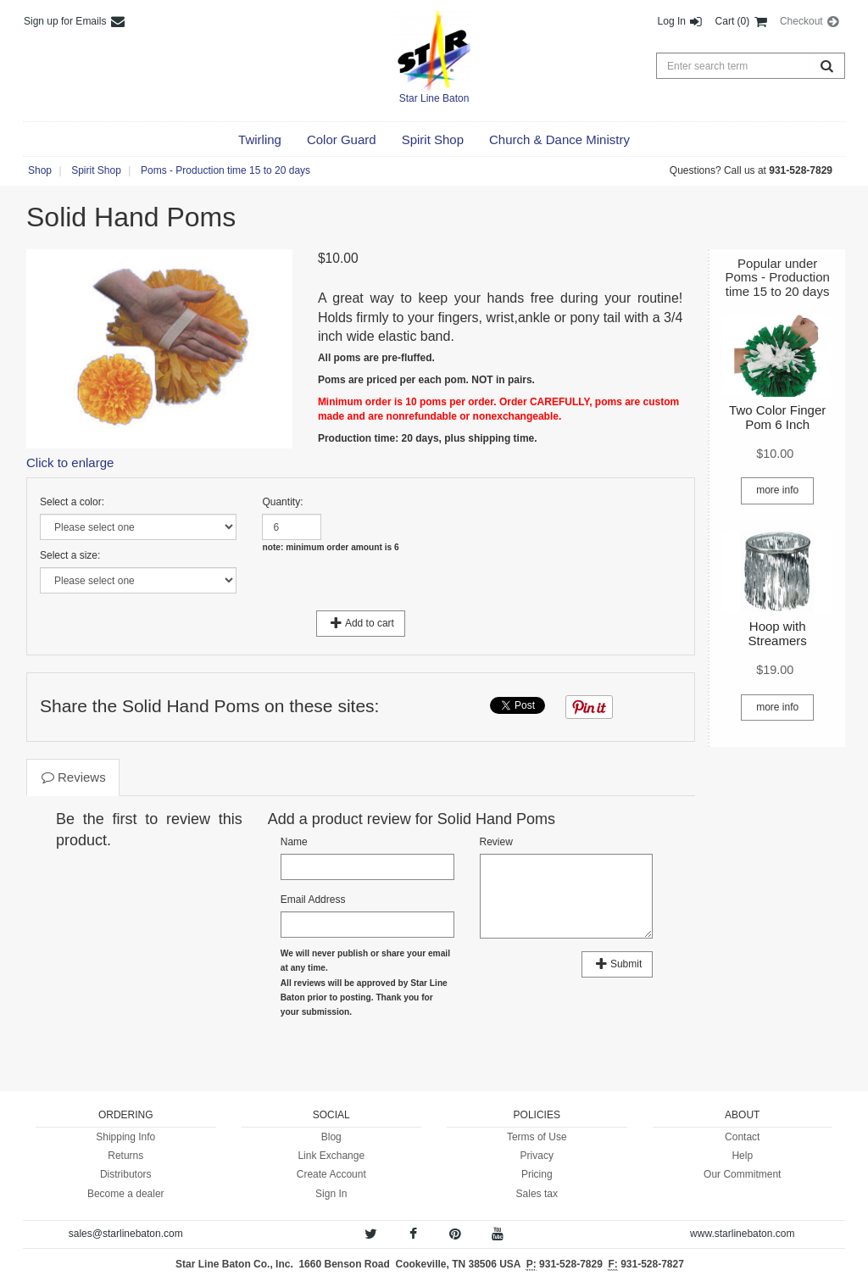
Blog (331, 1137)
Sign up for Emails (75, 21)
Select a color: (72, 502)
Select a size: (70, 555)
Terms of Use (537, 1137)
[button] (259, 140)
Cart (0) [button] (742, 21)
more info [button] (777, 490)
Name (294, 842)
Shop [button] (40, 170)
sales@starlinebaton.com (126, 1234)
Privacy (537, 1156)
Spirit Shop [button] (96, 170)
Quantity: (282, 502)
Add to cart (360, 623)
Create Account (331, 1174)
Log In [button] (681, 21)
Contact (742, 1137)
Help (742, 1156)
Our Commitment (742, 1174)
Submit (617, 964)
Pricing (537, 1174)
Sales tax (537, 1194)
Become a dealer (125, 1194)
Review (496, 842)
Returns (125, 1156)
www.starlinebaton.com (742, 1234)
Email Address (313, 899)
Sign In (331, 1194)
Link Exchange (331, 1156)
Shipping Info (125, 1137)
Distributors (126, 1174)
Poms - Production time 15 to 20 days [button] (225, 170)
